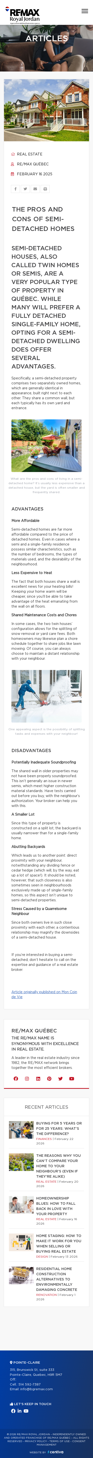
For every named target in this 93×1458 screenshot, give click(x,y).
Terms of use (59, 1441)
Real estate (26, 154)
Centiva (55, 1452)
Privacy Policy (36, 1441)
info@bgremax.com (36, 1389)
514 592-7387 (29, 1384)
